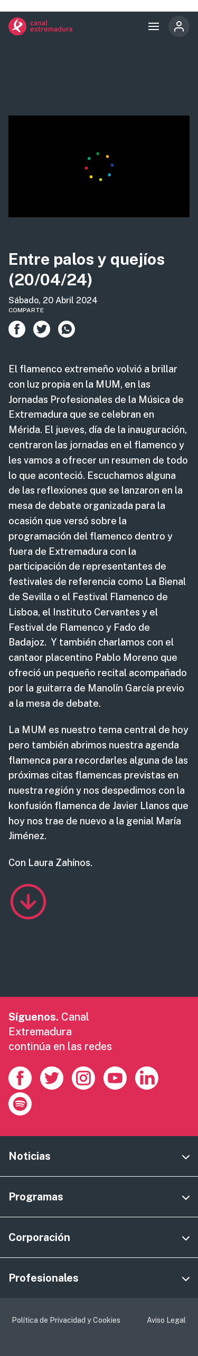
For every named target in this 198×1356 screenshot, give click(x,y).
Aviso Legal (166, 1320)
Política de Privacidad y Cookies (66, 1320)
